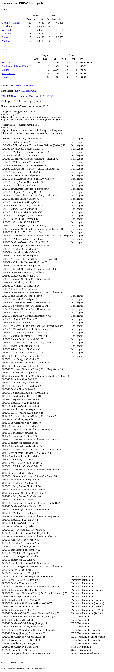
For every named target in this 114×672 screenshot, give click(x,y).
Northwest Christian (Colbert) (16, 66)
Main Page (34, 96)
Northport (6, 41)
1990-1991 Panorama (25, 90)
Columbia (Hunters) (11, 22)
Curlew (5, 37)
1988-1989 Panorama (24, 85)
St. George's (8, 62)
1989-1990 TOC (49, 96)
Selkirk (5, 70)
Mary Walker (8, 73)
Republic (6, 33)
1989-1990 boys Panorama (14, 96)
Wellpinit (6, 30)
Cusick (5, 77)
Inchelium (7, 26)
